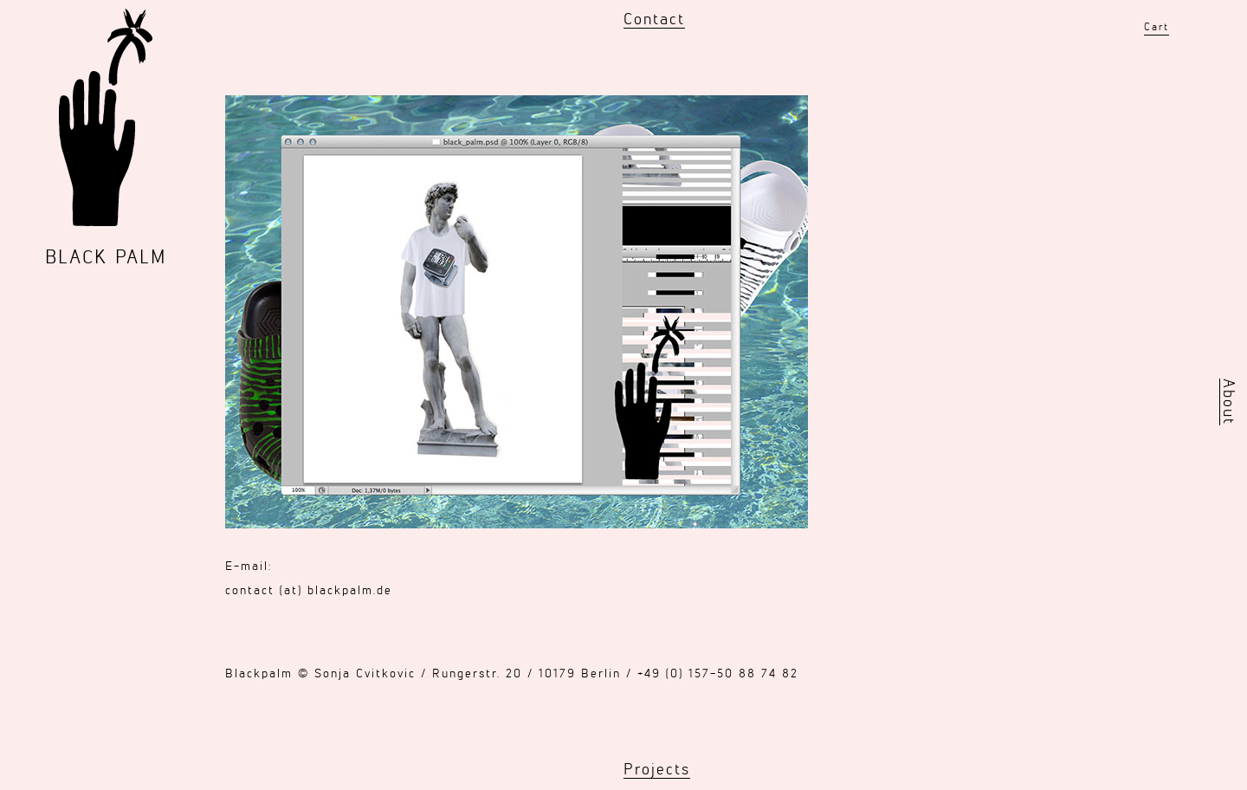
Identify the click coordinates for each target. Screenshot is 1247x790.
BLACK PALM (105, 258)
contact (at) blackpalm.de (308, 591)
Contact (654, 20)
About (1228, 402)
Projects (657, 770)
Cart (1156, 28)
